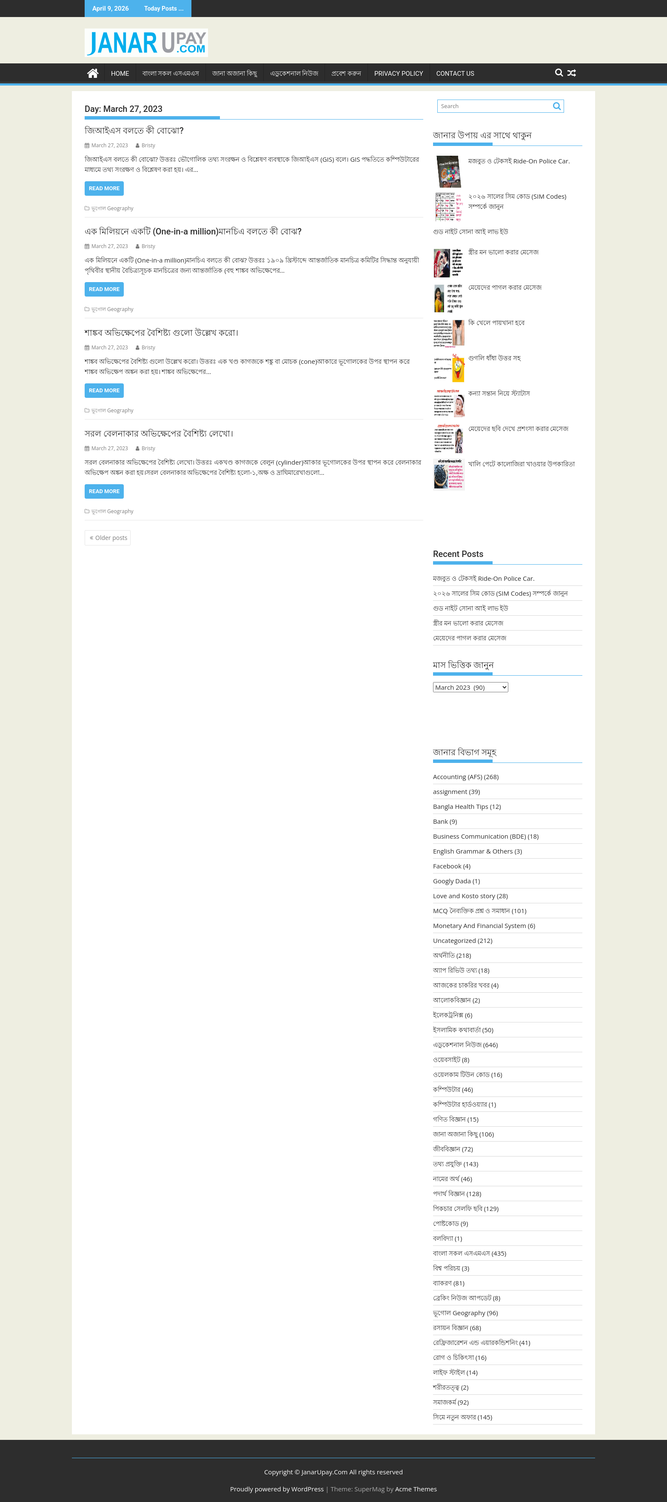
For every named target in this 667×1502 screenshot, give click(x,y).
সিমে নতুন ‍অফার (454, 1416)
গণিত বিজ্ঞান (449, 1118)
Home (120, 73)
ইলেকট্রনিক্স (448, 1014)
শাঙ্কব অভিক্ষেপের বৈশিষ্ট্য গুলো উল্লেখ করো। (161, 332)
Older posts (111, 537)
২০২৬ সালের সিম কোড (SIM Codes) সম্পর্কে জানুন (500, 592)
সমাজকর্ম (444, 1401)
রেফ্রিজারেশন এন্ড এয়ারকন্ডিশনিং (475, 1342)
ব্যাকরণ (442, 1282)
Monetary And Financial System (479, 925)
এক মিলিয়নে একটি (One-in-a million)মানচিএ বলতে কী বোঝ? (193, 231)
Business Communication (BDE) (479, 835)
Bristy (145, 144)
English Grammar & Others (473, 850)
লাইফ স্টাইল (449, 1372)
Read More (104, 187)
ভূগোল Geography (112, 207)
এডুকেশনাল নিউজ (294, 73)
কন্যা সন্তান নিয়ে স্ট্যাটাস (499, 392)
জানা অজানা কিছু (234, 73)
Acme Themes (416, 1488)
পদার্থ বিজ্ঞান (449, 1193)
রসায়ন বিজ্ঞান (450, 1327)
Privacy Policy (398, 73)
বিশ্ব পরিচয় (446, 1267)
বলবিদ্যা (443, 1238)
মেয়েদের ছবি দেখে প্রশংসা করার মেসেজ (518, 427)
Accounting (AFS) (457, 776)
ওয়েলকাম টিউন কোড (461, 1074)
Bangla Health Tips (460, 806)
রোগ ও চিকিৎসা (453, 1357)
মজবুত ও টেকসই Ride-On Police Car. (519, 160)
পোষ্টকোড (446, 1223)
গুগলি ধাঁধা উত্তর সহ (494, 357)
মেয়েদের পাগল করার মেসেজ (505, 286)
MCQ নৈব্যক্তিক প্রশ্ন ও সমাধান (471, 910)
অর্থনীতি (444, 955)
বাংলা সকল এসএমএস (171, 73)
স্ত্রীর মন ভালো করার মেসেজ (503, 251)
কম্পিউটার (446, 1089)
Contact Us (455, 73)
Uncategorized (454, 940)
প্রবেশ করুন (346, 73)
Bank (440, 821)
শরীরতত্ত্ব (446, 1386)
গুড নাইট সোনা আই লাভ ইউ (470, 230)
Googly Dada (452, 880)
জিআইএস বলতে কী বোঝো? (134, 130)
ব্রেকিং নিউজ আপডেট (462, 1297)
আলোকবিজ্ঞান (452, 999)
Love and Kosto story (464, 895)
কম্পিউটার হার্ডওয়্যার (460, 1103)
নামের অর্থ (446, 1178)
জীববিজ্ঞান (446, 1148)
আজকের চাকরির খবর (461, 984)
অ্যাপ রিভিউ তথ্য (455, 969)
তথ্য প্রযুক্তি (447, 1163)
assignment (450, 791)
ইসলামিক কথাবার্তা (457, 1029)
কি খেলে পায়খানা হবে (496, 321)
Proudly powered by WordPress (277, 1488)
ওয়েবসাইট (446, 1059)
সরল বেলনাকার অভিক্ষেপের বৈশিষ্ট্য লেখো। (159, 433)
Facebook (447, 865)
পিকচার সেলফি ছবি (457, 1208)
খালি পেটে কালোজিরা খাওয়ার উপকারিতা (521, 463)
